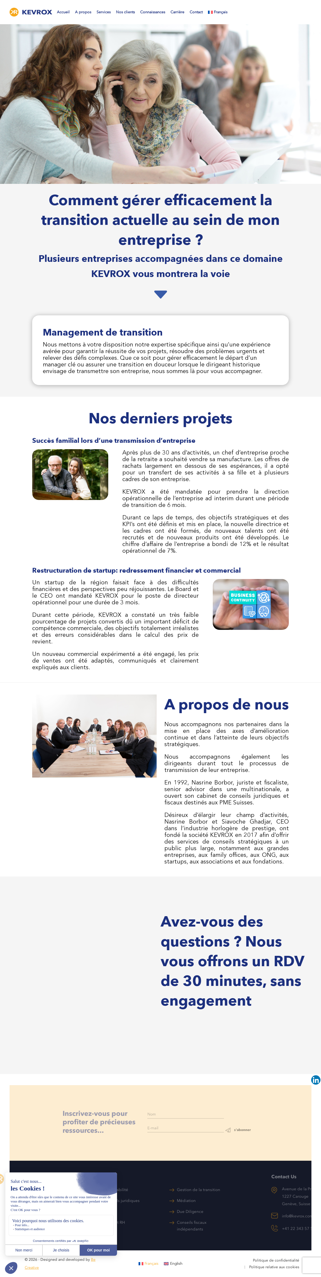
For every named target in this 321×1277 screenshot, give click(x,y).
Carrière (177, 12)
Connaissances (152, 12)
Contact (196, 12)
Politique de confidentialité (276, 1260)
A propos (83, 12)
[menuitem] (220, 13)
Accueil (63, 12)
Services (104, 12)
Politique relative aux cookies (274, 1267)
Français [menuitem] (152, 1263)
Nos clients (125, 12)
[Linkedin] (315, 1080)
